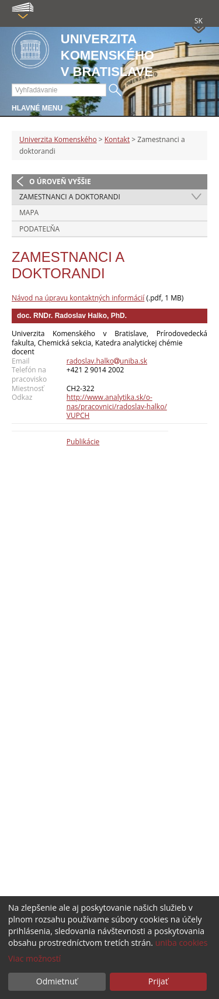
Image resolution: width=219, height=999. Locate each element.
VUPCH (78, 415)
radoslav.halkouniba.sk (107, 361)
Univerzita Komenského (58, 139)
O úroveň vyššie (60, 181)
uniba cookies (181, 942)
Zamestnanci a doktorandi (69, 197)
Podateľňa (39, 229)
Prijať (158, 981)
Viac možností (34, 958)
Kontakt (117, 139)
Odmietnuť (57, 981)
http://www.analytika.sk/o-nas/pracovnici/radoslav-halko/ (117, 402)
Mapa (29, 212)
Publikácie (83, 442)
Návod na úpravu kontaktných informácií (78, 298)
